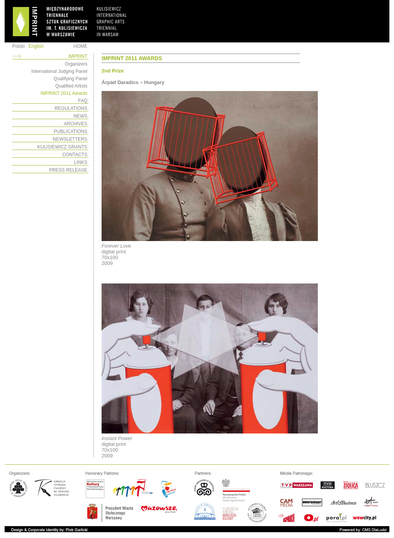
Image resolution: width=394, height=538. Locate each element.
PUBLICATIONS (70, 131)
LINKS (80, 162)
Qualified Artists (71, 86)
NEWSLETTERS (70, 139)
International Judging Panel (59, 71)
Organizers (76, 64)
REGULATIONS (71, 108)
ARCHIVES (75, 123)
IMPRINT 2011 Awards (63, 93)
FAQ (82, 100)
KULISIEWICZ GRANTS (62, 147)
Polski (18, 46)
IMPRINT (77, 56)
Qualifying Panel (70, 78)
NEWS (80, 116)
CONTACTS (74, 154)
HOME (80, 46)
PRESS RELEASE (68, 170)
